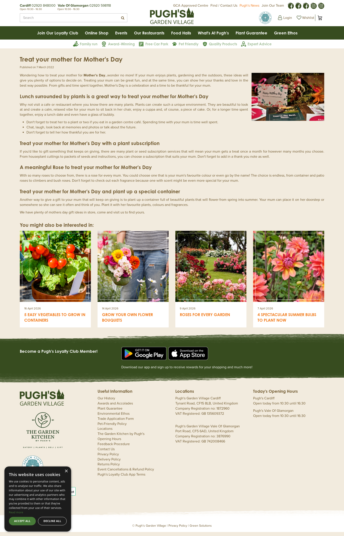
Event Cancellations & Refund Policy (126, 473)
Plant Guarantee (110, 412)
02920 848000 (44, 5)
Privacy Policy (108, 458)
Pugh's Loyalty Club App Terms (121, 478)
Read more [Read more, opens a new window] (16, 512)
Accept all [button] (22, 521)
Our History (106, 402)
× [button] (66, 471)
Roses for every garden (205, 318)
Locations (105, 432)
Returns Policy (109, 468)
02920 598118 (100, 5)
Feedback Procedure (114, 448)
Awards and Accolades (115, 407)
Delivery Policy (109, 463)
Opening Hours (109, 443)
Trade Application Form (116, 422)
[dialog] (37, 499)
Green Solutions (201, 530)
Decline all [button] (52, 521)
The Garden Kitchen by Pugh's (121, 438)
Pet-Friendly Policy (112, 428)
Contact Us (106, 453)
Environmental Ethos (114, 417)
